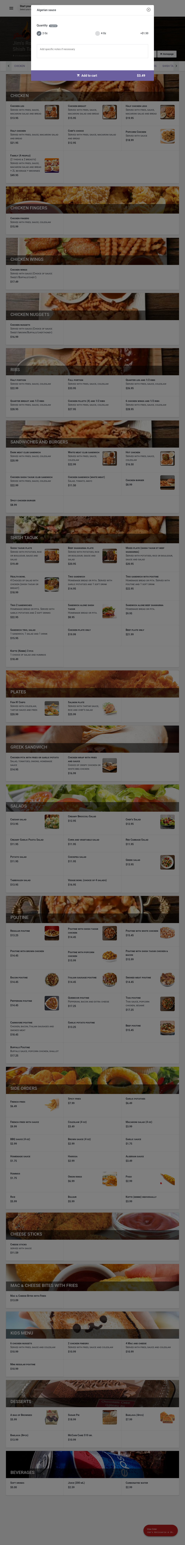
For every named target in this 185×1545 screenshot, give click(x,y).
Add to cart (112, 75)
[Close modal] (148, 9)
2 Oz (42, 33)
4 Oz (121, 33)
